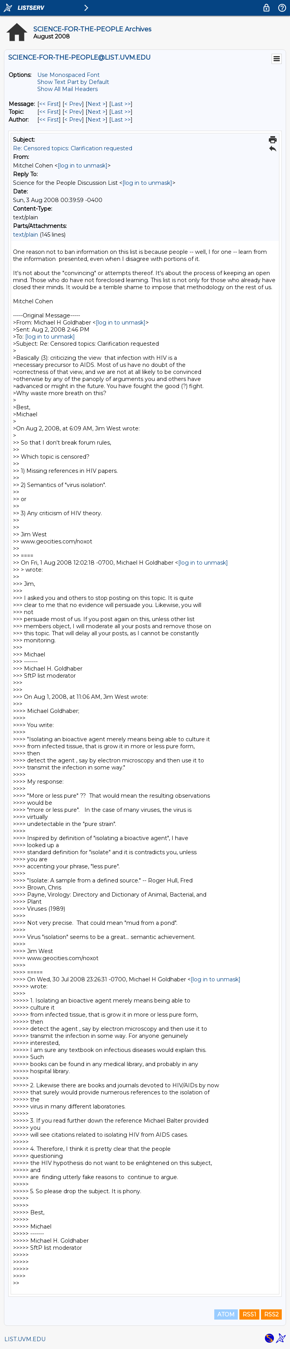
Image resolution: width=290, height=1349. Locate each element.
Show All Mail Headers (67, 89)
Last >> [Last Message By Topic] (121, 111)
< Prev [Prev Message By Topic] (73, 111)
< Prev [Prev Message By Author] (73, 119)
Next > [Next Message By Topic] (97, 111)
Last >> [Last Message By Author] (121, 119)
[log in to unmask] (83, 165)
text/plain (25, 234)
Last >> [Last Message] (121, 104)
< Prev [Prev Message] (73, 104)
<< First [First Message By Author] (49, 119)
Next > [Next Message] (97, 104)
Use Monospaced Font (68, 74)
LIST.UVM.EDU (25, 1339)
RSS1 (249, 1314)
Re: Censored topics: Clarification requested (72, 148)
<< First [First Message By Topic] (49, 111)
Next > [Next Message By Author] (97, 119)
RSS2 (271, 1314)
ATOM (226, 1314)
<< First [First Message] (49, 104)
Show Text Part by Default (73, 82)
